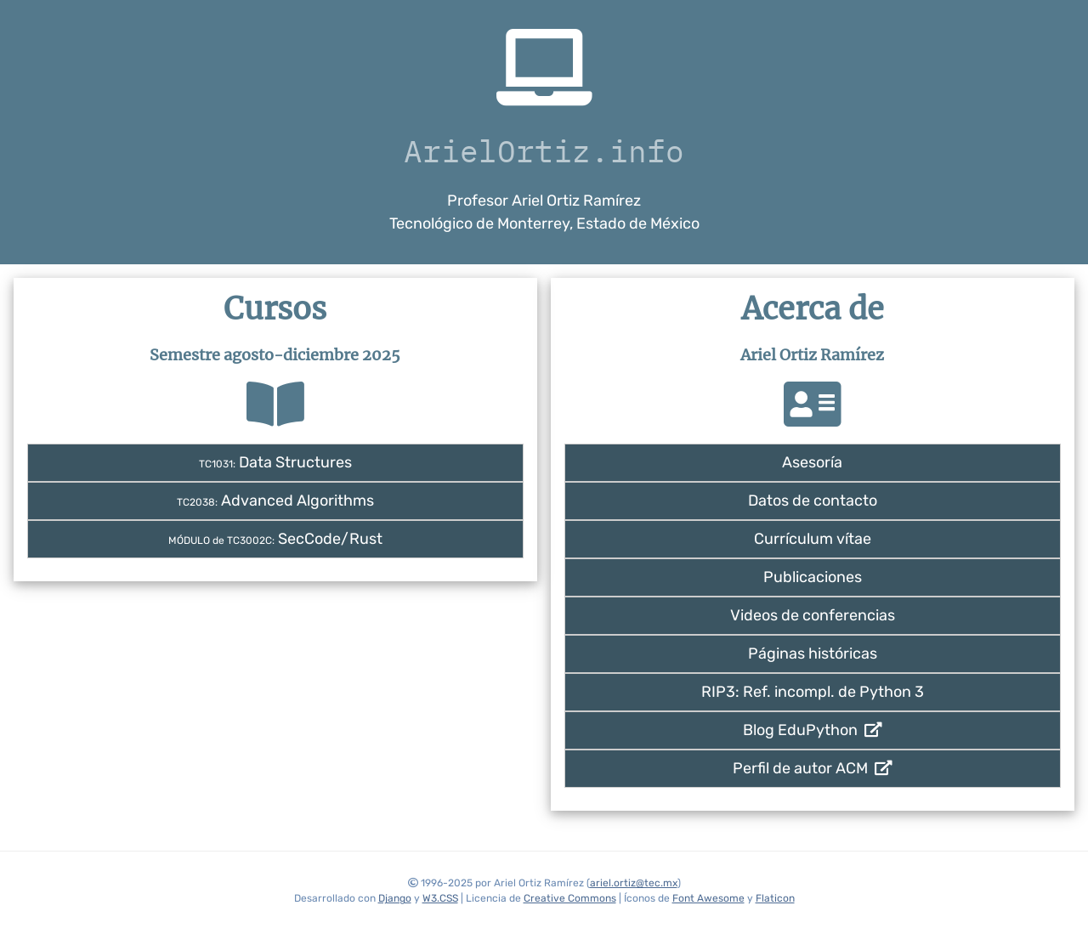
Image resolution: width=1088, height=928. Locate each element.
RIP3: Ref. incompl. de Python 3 (812, 691)
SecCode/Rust (275, 538)
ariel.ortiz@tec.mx (633, 883)
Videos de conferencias (812, 615)
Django (394, 898)
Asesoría (812, 462)
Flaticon (775, 898)
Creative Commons (570, 898)
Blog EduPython (812, 730)
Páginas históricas (812, 653)
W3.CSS (440, 898)
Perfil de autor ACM (812, 768)
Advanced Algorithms (275, 500)
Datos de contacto (812, 500)
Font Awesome (708, 898)
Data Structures (275, 462)
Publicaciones (812, 577)
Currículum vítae (812, 538)
